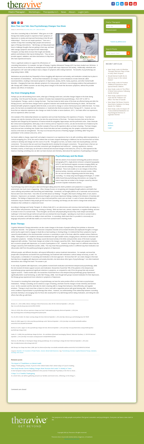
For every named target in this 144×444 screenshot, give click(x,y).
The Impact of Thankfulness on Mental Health (26, 363)
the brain (72, 350)
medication (93, 350)
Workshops (34, 12)
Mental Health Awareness (52, 350)
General (43, 350)
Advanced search (111, 30)
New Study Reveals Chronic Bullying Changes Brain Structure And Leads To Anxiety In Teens (41, 368)
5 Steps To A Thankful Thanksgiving (23, 373)
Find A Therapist (17, 12)
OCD (18, 352)
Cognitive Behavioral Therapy (82, 350)
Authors (110, 125)
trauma (21, 352)
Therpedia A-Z (50, 12)
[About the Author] (40, 29)
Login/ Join (83, 12)
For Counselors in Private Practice (31, 350)
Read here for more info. (72, 439)
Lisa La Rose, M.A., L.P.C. (30, 29)
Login (110, 128)
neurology (13, 352)
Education (19, 350)
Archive (110, 123)
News (63, 12)
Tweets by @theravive (118, 42)
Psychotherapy (66, 350)
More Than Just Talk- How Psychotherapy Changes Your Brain (38, 26)
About (72, 12)
